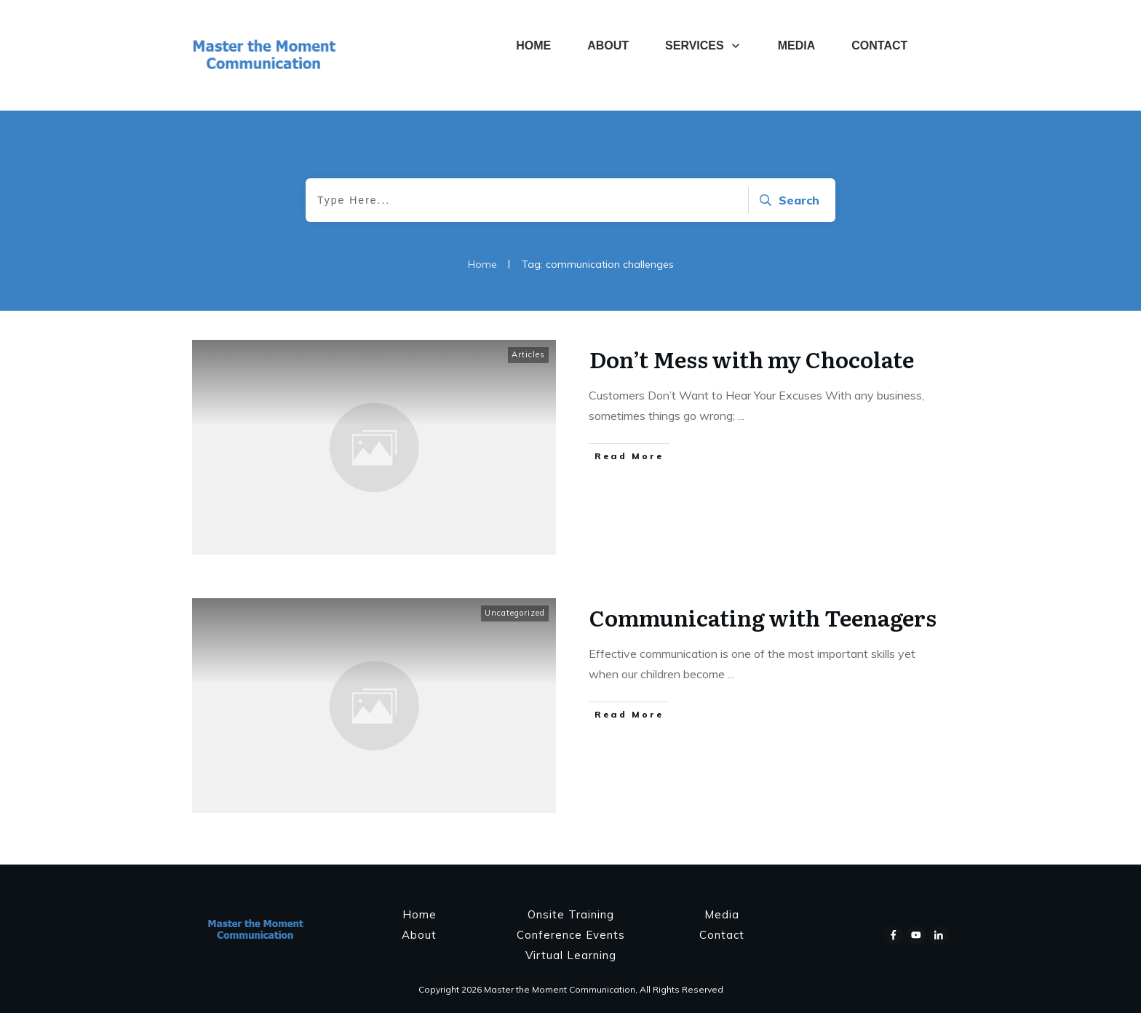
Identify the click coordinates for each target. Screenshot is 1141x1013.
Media (721, 914)
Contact (721, 935)
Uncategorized (515, 613)
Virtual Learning (570, 955)
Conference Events (571, 935)
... (741, 415)
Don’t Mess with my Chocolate (751, 359)
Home (419, 914)
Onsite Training (571, 914)
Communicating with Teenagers (763, 617)
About (419, 935)
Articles (528, 354)
